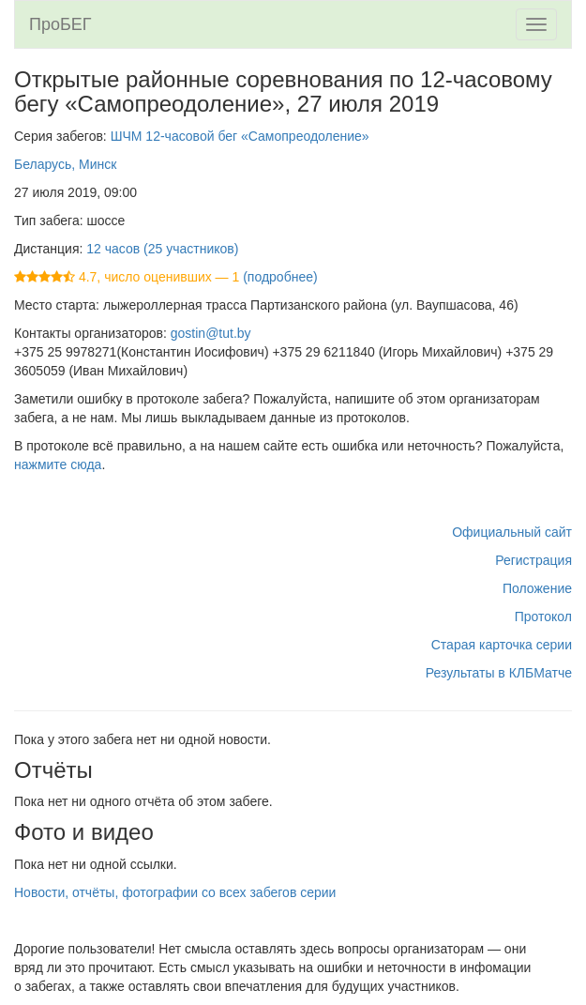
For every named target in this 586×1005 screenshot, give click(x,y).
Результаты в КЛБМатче (499, 672)
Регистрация (533, 560)
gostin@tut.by (211, 333)
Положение (537, 588)
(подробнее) (280, 276)
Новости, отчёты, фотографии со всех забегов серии (175, 892)
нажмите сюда (57, 464)
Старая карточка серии (501, 644)
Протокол (543, 616)
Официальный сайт (512, 532)
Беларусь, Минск (65, 164)
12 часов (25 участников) (162, 248)
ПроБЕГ (60, 24)
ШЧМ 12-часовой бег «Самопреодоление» (240, 136)
